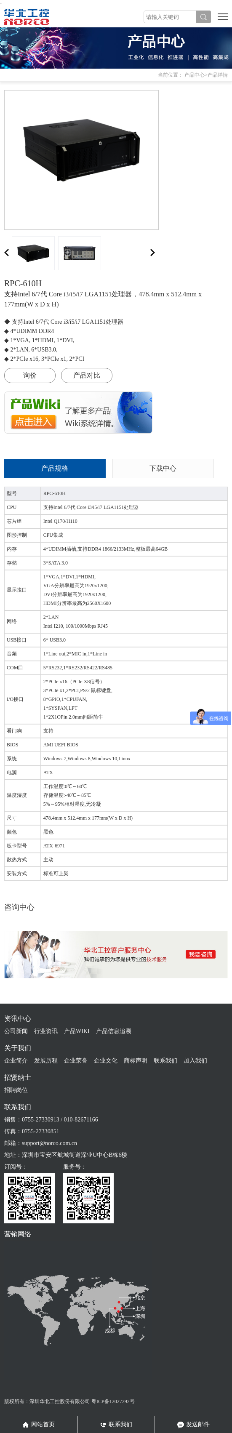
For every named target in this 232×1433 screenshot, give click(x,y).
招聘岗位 (16, 1090)
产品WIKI (77, 1031)
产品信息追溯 (113, 1031)
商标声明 (135, 1060)
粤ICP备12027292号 (113, 1401)
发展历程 (46, 1060)
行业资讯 (46, 1031)
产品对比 (86, 375)
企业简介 (16, 1060)
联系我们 (165, 1060)
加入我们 (195, 1060)
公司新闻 (16, 1031)
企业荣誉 (76, 1060)
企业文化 (105, 1060)
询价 (30, 375)
